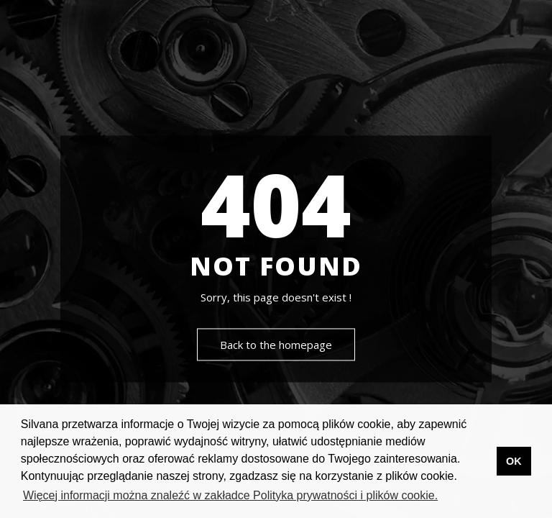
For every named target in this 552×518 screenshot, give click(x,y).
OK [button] (514, 461)
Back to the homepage (276, 345)
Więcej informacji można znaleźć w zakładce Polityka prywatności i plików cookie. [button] (230, 495)
